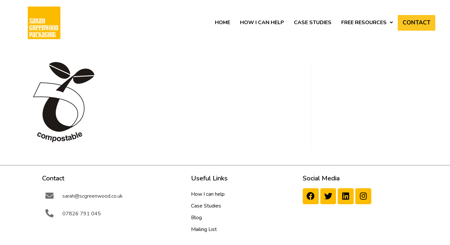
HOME (222, 22)
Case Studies (312, 22)
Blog (196, 217)
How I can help (262, 22)
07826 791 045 (81, 213)
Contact (416, 23)
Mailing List (204, 229)
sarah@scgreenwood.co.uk (92, 196)
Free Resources (367, 22)
